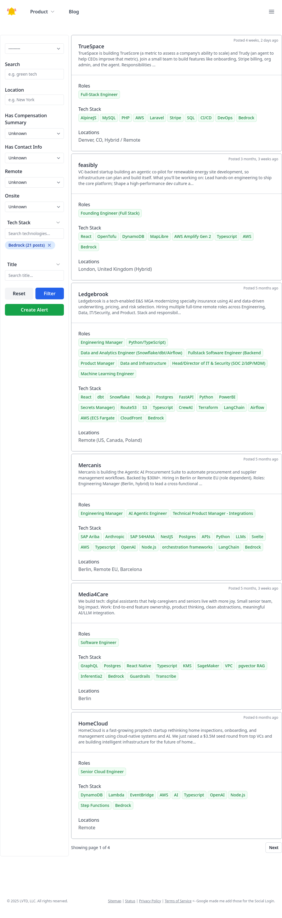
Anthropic (115, 536)
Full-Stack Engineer (99, 94)
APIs (206, 536)
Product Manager (97, 363)
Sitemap (114, 901)
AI (176, 795)
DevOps (225, 117)
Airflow (257, 407)
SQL (191, 117)
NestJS (167, 536)
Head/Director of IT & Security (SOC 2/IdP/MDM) (218, 363)
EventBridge (142, 795)
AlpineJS (88, 117)
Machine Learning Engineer (107, 373)
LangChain (234, 407)
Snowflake (120, 397)
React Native (139, 665)
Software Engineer (98, 642)
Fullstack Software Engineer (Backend (224, 352)
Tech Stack (18, 222)
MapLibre (159, 236)
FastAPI (186, 397)
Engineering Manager (102, 342)
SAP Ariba (90, 536)
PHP (125, 117)
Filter (49, 293)
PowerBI (227, 397)
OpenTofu (106, 236)
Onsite (12, 196)
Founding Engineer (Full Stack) (110, 213)
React (86, 236)
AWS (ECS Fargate (98, 418)
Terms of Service (178, 901)
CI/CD (205, 117)
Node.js (143, 397)
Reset (19, 293)
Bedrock (246, 117)
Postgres (164, 397)
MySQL (109, 117)
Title (12, 264)
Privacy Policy (150, 901)
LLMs (241, 536)
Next (274, 847)
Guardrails (140, 676)
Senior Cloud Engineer (102, 771)
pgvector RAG (251, 665)
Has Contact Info (23, 147)
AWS (139, 117)
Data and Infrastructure (143, 363)
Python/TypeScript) (147, 342)
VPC (229, 665)
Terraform (208, 407)
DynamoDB (133, 236)
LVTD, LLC (27, 901)
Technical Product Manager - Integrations (213, 513)
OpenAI (128, 547)
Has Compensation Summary (26, 119)
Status (130, 901)
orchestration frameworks (187, 547)
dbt (100, 397)
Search (12, 64)
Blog (74, 11)
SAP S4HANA (142, 536)
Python (206, 397)
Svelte (257, 536)
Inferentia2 (91, 676)
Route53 (129, 407)
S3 (144, 407)
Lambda (116, 795)
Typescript (227, 236)
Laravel (157, 117)
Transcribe (166, 676)
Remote (13, 171)
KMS (187, 665)
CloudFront (131, 418)
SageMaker (208, 665)
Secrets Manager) (98, 407)
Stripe (175, 117)
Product (42, 11)
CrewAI (186, 407)
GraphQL (89, 665)
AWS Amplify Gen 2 (192, 236)
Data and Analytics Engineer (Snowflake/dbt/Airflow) (131, 352)
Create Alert (34, 310)
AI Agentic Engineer (148, 513)
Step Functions (95, 805)
